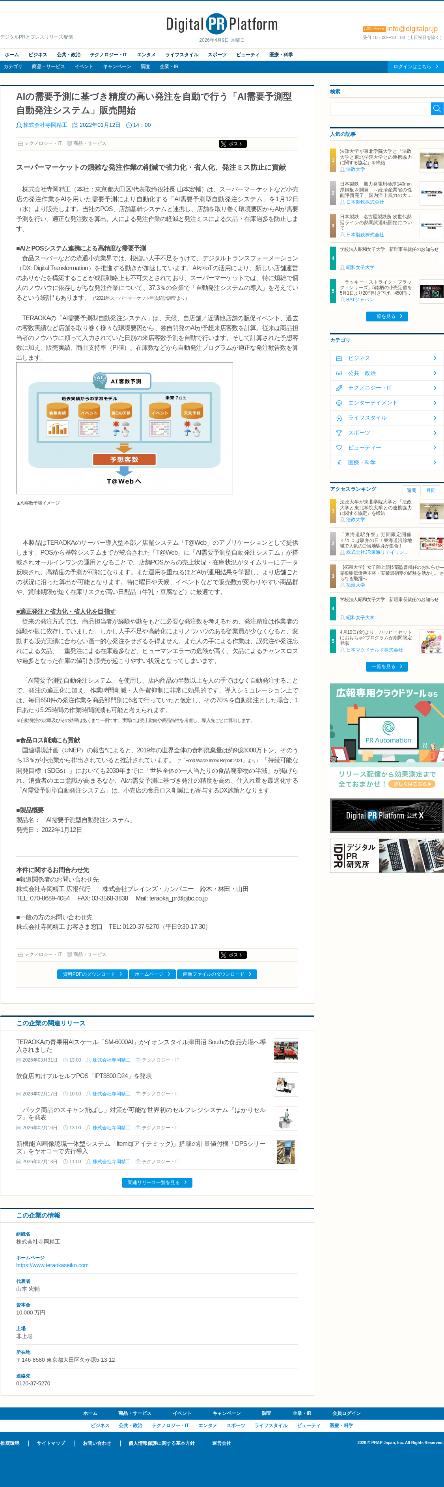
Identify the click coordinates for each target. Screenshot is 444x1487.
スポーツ (217, 55)
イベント (84, 66)
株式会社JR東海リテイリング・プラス (387, 552)
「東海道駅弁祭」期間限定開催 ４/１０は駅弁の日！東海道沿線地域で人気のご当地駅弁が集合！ (378, 540)
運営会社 (221, 1443)
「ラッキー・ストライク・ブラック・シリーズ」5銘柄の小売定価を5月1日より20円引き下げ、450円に (376, 287)
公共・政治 (68, 55)
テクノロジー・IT (108, 55)
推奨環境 (9, 1443)
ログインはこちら (412, 66)
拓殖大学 (355, 585)
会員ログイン (346, 1413)
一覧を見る (383, 316)
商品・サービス (48, 66)
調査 (145, 66)
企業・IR (169, 66)
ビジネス (37, 55)
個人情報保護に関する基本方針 (162, 1443)
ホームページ (149, 974)
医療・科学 (281, 55)
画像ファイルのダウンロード (213, 974)
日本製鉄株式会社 (365, 202)
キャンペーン (117, 66)
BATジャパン (360, 300)
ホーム (12, 55)
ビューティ (248, 55)
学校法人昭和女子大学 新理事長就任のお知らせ (389, 249)
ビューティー (364, 447)
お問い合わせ (97, 1443)
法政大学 (355, 169)
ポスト (236, 144)
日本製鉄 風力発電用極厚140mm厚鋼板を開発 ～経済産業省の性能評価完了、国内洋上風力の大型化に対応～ (376, 192)
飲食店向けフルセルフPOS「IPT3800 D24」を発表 (84, 1076)
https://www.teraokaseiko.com (52, 1265)
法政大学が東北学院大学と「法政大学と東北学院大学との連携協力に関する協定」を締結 (376, 157)
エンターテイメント (373, 402)
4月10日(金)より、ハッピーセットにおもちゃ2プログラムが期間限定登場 (376, 637)
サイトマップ (51, 1443)
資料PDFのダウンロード (89, 974)
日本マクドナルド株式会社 (374, 650)
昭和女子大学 (360, 267)
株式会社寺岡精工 (45, 125)
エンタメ (146, 55)
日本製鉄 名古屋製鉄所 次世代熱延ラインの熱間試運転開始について (376, 222)
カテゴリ (13, 66)
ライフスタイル (181, 55)
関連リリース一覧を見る (154, 1182)
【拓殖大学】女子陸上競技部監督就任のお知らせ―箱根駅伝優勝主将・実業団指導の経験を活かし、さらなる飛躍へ (392, 572)
